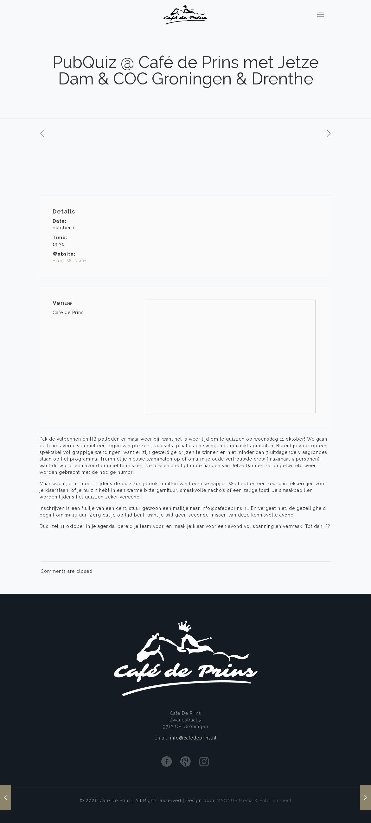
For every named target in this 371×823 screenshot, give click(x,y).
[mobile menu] (320, 14)
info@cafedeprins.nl (193, 737)
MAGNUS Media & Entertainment (253, 800)
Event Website (69, 260)
